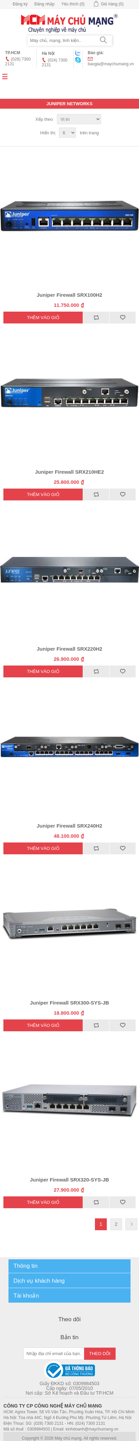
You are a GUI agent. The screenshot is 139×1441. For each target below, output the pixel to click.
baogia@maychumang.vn (111, 64)
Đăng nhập (45, 4)
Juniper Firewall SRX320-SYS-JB (69, 1180)
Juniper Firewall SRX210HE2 (69, 472)
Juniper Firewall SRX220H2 (69, 649)
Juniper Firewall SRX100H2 (69, 295)
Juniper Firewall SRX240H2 (69, 826)
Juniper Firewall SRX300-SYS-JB (69, 1003)
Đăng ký (20, 4)
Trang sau (131, 1224)
